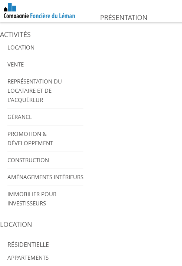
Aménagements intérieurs (45, 177)
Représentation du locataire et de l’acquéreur (34, 90)
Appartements (28, 257)
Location (20, 47)
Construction (28, 160)
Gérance (19, 116)
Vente (15, 64)
